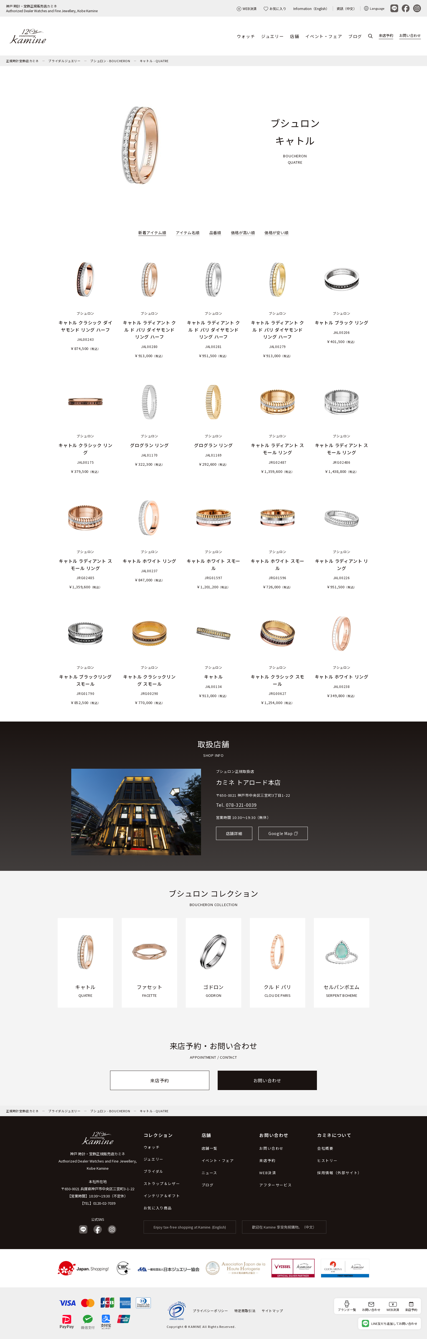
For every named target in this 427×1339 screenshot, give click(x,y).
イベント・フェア (323, 36)
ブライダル (154, 1171)
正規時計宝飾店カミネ (22, 61)
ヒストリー (327, 1160)
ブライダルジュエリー (64, 61)
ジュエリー (272, 36)
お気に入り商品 (158, 1208)
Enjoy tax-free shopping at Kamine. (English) (190, 1227)
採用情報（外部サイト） (339, 1172)
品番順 (215, 232)
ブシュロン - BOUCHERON (110, 61)
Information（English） (311, 8)
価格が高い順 (243, 232)
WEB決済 (246, 8)
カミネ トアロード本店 (248, 782)
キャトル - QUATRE (154, 61)
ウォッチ (246, 36)
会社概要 (325, 1148)
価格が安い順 (276, 232)
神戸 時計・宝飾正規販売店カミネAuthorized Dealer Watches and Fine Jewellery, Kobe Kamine (52, 8)
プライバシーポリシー (210, 1310)
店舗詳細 (234, 833)
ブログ (355, 36)
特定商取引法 (245, 1310)
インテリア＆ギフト (162, 1195)
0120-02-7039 (104, 1203)
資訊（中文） (347, 8)
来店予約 (386, 35)
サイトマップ (272, 1310)
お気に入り (275, 8)
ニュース (209, 1172)
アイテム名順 (187, 232)
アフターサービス (275, 1184)
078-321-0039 (241, 804)
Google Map (280, 833)
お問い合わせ (410, 35)
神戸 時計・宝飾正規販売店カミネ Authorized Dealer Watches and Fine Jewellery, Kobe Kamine (98, 1161)
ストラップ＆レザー (162, 1183)
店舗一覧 (210, 1148)
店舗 (294, 36)
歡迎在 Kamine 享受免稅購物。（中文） (284, 1227)
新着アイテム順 (152, 232)
